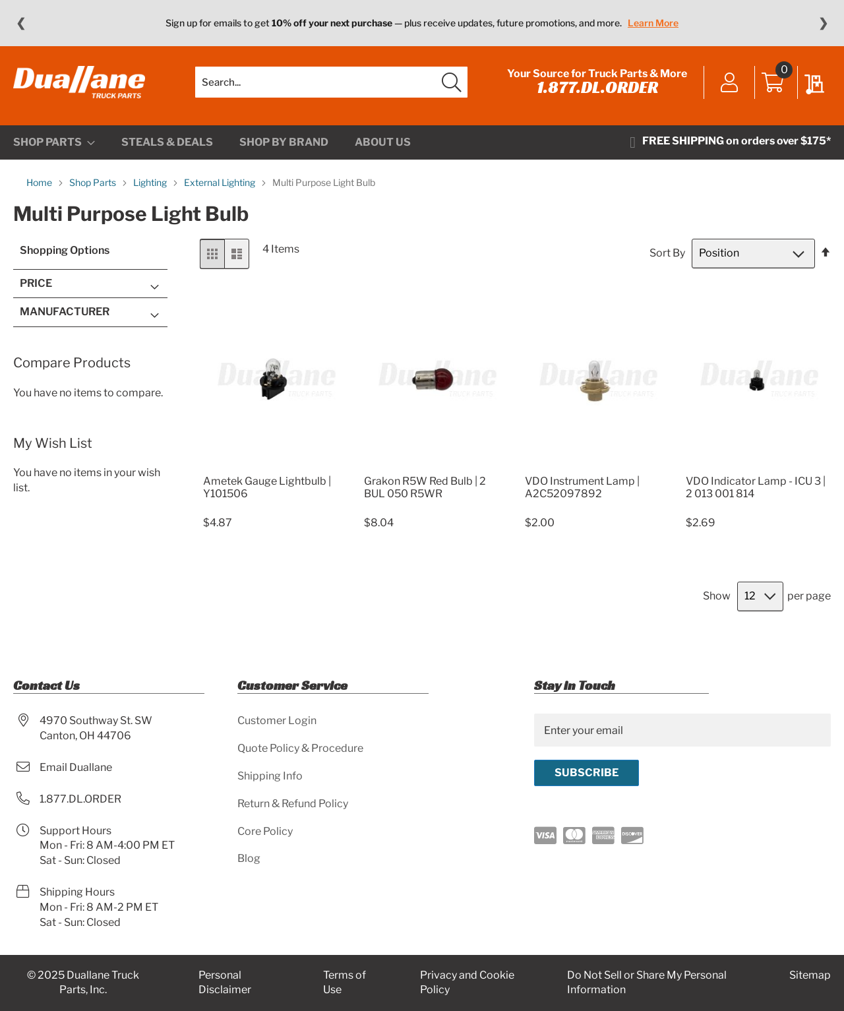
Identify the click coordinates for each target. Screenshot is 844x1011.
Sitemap (810, 975)
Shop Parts (93, 182)
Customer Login (276, 720)
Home (40, 182)
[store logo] (79, 82)
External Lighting (220, 182)
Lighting (151, 182)
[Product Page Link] (274, 465)
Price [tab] (36, 283)
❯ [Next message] (823, 23)
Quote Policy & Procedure (300, 748)
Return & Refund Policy (292, 803)
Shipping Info (270, 776)
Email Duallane (76, 767)
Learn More (653, 22)
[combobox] (331, 82)
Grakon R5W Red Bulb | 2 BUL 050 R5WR (425, 487)
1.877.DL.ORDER (597, 87)
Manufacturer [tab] (64, 311)
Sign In (729, 84)
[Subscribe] (586, 773)
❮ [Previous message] (21, 23)
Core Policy (265, 831)
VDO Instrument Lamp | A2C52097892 (582, 487)
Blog (248, 858)
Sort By (667, 253)
